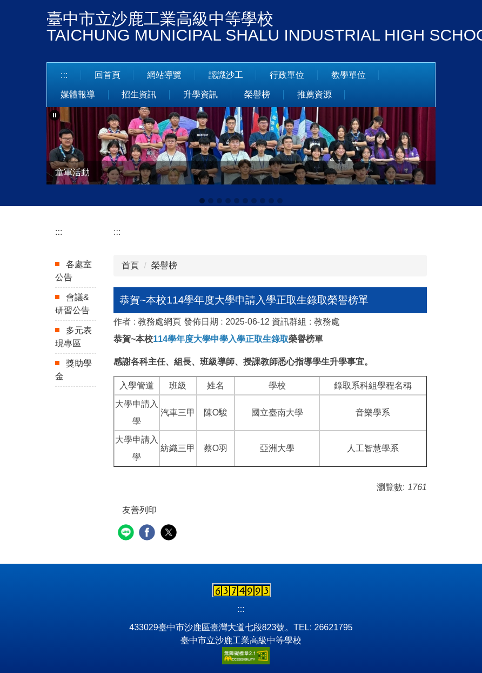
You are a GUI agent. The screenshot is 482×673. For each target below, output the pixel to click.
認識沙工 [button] (226, 75)
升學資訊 (200, 94)
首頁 (130, 265)
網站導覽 (164, 75)
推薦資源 (314, 94)
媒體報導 (78, 94)
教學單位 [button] (348, 75)
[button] (54, 115)
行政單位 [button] (287, 75)
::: (64, 75)
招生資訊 (139, 94)
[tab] (202, 200)
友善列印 (139, 509)
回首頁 (107, 75)
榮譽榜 (257, 94)
